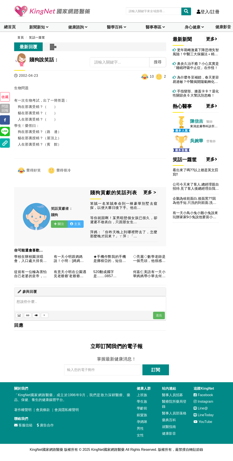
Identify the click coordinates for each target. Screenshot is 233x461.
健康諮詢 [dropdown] (76, 27)
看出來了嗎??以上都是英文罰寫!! (195, 172)
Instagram (203, 401)
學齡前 (142, 408)
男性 (140, 428)
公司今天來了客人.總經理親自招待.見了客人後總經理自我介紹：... (196, 187)
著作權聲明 (23, 410)
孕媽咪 (142, 422)
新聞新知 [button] (37, 27)
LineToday (203, 415)
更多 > (149, 192)
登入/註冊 (208, 11)
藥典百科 (169, 420)
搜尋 (158, 62)
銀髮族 (142, 415)
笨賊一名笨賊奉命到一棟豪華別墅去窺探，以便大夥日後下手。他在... (123, 206)
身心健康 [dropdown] (192, 27)
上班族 (142, 395)
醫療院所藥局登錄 (174, 404)
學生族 (142, 401)
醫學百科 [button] (115, 27)
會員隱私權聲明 (66, 410)
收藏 (5, 97)
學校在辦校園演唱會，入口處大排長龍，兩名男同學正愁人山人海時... (30, 259)
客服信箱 (23, 425)
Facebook (203, 395)
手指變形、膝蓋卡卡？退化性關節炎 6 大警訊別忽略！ (196, 93)
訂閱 (155, 369)
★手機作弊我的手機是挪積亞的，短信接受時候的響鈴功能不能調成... (109, 259)
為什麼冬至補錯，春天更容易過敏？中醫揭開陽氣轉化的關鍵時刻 (196, 79)
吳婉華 (196, 140)
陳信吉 (196, 121)
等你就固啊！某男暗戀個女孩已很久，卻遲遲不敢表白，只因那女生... (123, 220)
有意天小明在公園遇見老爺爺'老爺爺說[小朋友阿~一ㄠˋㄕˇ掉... (70, 274)
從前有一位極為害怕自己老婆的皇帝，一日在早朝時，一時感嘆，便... (30, 274)
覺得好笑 (29, 170)
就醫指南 (169, 427)
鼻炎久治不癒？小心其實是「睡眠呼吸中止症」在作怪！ (196, 66)
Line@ (201, 408)
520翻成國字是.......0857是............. (103, 274)
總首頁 (10, 27)
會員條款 (43, 410)
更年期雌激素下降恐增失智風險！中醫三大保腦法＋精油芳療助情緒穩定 (196, 52)
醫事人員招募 (172, 395)
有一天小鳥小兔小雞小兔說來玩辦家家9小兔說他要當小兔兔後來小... (195, 215)
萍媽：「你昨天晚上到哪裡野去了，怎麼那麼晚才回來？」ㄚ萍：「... (123, 234)
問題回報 (5, 108)
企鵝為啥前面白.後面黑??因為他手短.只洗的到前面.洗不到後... (194, 201)
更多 (211, 39)
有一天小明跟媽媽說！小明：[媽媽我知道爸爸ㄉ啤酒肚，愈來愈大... (70, 259)
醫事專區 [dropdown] (153, 27)
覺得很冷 (59, 170)
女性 (140, 435)
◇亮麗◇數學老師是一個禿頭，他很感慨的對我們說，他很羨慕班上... (149, 259)
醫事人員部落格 (174, 413)
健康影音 (223, 27)
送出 (159, 315)
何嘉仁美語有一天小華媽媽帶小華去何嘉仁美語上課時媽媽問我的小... (149, 274)
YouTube (203, 422)
